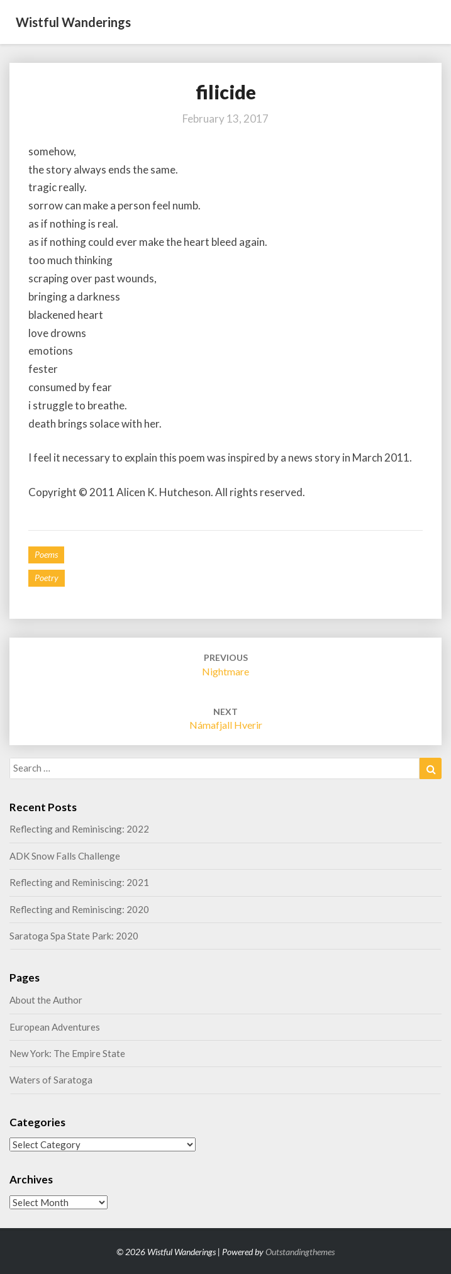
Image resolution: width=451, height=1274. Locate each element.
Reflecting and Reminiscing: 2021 (79, 882)
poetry (46, 577)
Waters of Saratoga (50, 1079)
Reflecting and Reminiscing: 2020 (79, 909)
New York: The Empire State (67, 1053)
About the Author (45, 999)
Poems (46, 554)
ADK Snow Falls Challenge (64, 855)
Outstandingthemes (300, 1251)
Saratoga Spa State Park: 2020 (73, 935)
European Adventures (54, 1027)
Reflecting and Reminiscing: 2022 (79, 828)
